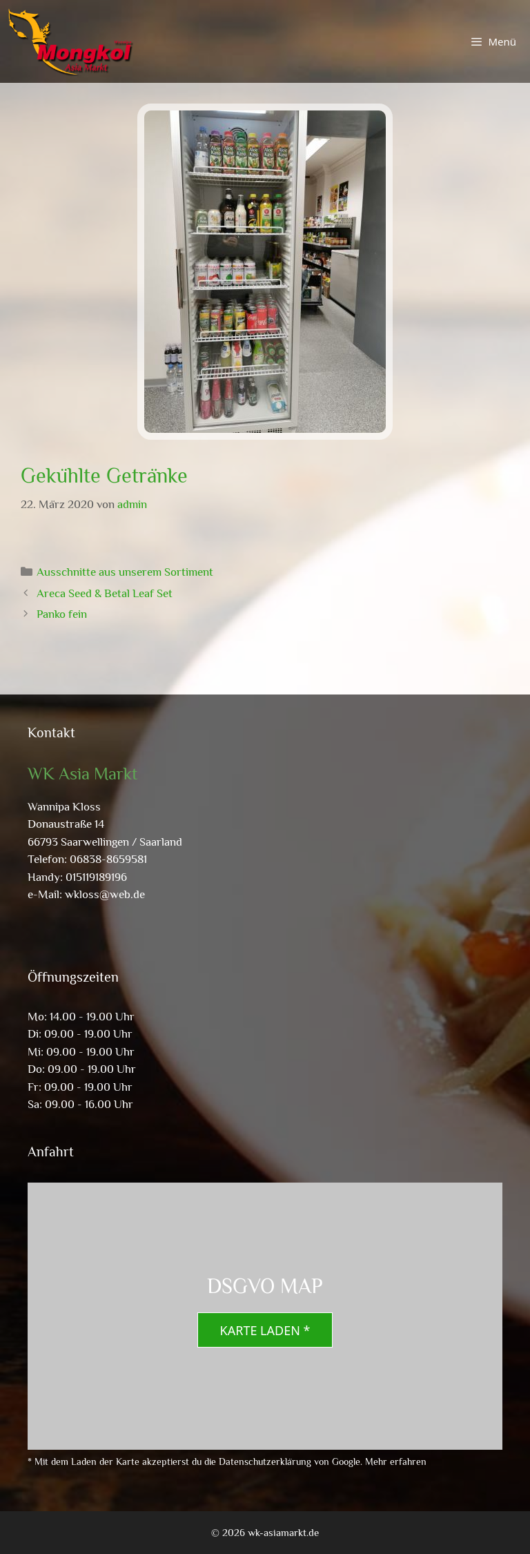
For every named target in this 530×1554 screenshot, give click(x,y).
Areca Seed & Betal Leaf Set (105, 593)
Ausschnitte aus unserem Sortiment (125, 572)
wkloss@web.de (105, 894)
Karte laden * (265, 1330)
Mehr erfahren (395, 1461)
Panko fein (62, 614)
